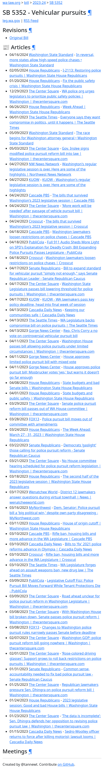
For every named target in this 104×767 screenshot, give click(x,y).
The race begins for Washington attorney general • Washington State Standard (53, 138)
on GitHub (66, 764)
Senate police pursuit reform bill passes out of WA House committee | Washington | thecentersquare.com (53, 408)
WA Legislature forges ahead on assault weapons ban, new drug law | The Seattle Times (53, 570)
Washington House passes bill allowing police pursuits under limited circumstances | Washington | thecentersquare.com (52, 346)
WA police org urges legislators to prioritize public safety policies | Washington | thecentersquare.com (52, 96)
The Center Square (44, 91)
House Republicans (44, 70)
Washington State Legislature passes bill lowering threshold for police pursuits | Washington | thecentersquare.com (51, 289)
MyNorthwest (40, 507)
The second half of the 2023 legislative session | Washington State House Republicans (54, 481)
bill (26, 2)
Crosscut (36, 221)
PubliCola (36, 242)
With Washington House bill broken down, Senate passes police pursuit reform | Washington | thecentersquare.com (55, 616)
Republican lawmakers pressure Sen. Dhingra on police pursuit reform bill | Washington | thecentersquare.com (54, 689)
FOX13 (34, 419)
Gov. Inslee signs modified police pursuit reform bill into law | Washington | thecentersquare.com (49, 153)
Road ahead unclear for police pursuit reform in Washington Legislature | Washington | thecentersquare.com (55, 601)
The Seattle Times (43, 117)
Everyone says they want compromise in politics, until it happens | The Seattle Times (55, 122)
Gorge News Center (45, 330)
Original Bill (19, 37)
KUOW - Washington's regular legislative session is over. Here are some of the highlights (50, 184)
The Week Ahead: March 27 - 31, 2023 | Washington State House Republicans (50, 434)
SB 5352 (56, 2)
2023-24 (39, 2)
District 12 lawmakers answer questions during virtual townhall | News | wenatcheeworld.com (52, 497)
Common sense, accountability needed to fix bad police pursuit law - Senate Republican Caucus (51, 674)
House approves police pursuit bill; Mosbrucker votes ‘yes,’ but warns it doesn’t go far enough (55, 372)
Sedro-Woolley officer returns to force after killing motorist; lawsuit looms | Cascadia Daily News (54, 736)
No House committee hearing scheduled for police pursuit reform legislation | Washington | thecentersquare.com (55, 466)
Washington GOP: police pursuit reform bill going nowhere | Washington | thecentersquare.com (55, 643)
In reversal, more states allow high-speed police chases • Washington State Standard (52, 59)
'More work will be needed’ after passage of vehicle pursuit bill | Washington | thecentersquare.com (50, 210)
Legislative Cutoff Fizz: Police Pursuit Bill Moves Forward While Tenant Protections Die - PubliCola (55, 585)
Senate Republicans (45, 268)
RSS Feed (31, 20)
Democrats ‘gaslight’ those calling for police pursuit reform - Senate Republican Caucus (53, 450)
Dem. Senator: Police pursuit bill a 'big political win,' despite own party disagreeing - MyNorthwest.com (55, 512)
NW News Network (44, 164)
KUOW (34, 179)
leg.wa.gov (11, 20)
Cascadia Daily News (45, 309)
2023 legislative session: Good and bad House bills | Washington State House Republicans (54, 705)
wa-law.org (11, 2)
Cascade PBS (39, 195)
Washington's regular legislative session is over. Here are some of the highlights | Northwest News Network (53, 169)
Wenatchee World (43, 492)
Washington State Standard (51, 54)
